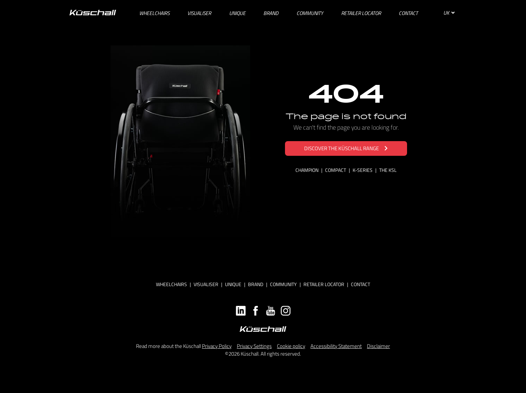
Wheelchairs (171, 284)
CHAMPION (307, 170)
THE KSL (388, 170)
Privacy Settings (254, 346)
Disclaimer (378, 346)
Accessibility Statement (336, 346)
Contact (360, 284)
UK (448, 13)
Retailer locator (323, 284)
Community (283, 284)
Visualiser (206, 284)
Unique (233, 284)
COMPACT (336, 170)
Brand (255, 284)
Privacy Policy (217, 346)
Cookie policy (291, 346)
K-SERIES (363, 170)
